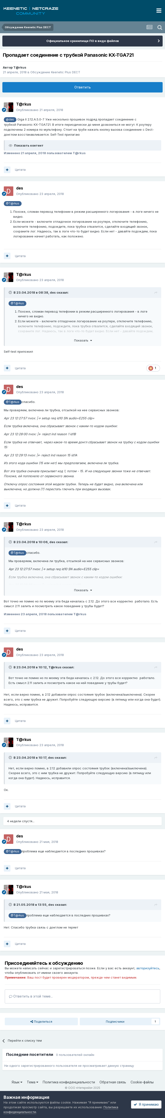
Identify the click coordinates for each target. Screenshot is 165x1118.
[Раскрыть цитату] (11, 292)
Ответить (82, 87)
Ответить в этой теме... (31, 996)
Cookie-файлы (142, 1082)
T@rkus (19, 67)
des (53, 292)
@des (10, 119)
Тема (32, 1082)
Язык (17, 1082)
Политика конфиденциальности (69, 1082)
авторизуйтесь (147, 968)
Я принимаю (146, 1104)
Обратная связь (112, 1082)
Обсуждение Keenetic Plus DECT (55, 72)
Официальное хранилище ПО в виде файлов (82, 41)
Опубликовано (39, 110)
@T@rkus (12, 203)
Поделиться (41, 1021)
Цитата (20, 169)
